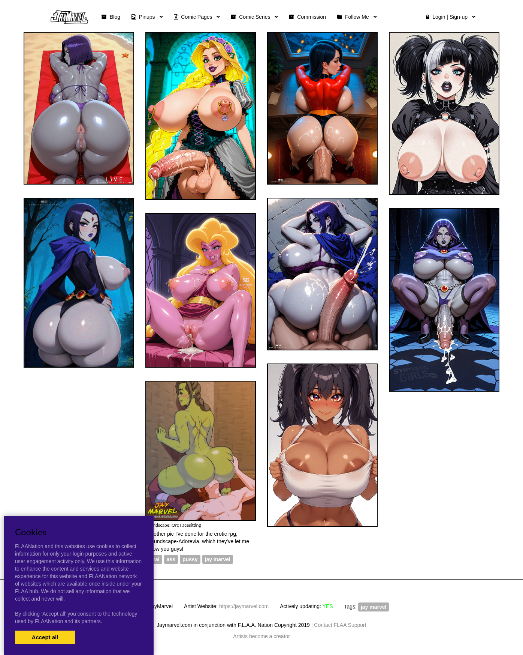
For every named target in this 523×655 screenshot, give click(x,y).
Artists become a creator (261, 636)
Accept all (45, 637)
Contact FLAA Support (340, 625)
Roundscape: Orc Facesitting (173, 525)
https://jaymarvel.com (244, 606)
